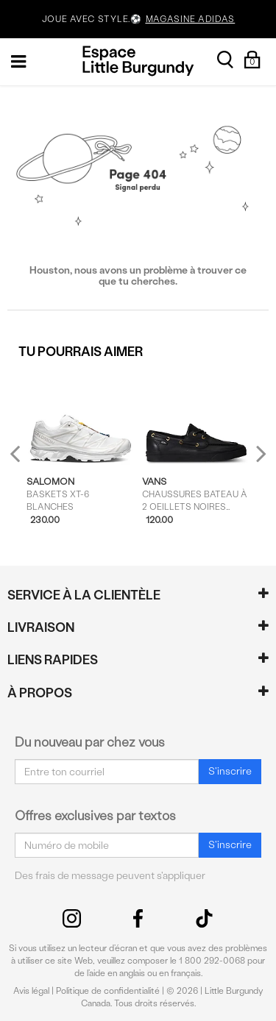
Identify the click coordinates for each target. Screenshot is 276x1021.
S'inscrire (230, 771)
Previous (24, 460)
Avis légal (31, 991)
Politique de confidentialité (108, 991)
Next (258, 453)
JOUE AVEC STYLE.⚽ (138, 19)
